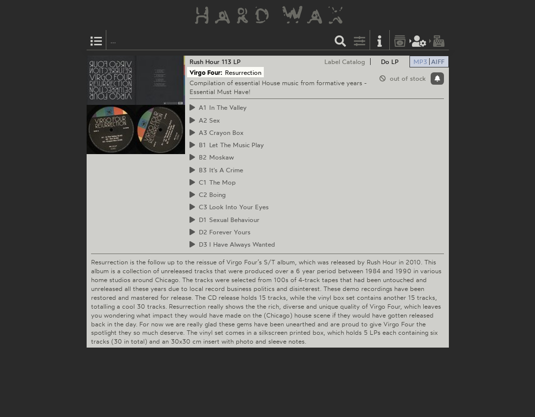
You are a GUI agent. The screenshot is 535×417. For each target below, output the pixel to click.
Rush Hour (204, 61)
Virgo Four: (205, 72)
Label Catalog (344, 61)
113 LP (231, 61)
